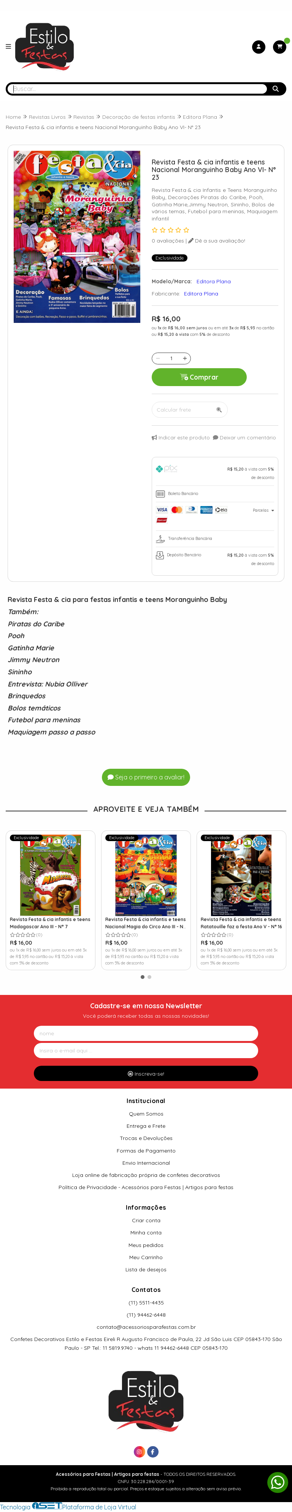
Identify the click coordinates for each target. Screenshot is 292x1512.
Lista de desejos (146, 1269)
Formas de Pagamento (146, 1150)
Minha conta (146, 1232)
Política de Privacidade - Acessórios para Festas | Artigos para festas (146, 1187)
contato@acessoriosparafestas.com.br (146, 1327)
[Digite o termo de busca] (137, 89)
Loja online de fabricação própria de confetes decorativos (146, 1175)
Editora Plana (201, 293)
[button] (142, 977)
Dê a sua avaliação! (216, 240)
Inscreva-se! (146, 1073)
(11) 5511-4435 (146, 1302)
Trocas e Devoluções (146, 1138)
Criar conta (146, 1220)
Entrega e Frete (146, 1125)
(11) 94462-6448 (146, 1314)
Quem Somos (146, 1113)
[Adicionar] (185, 358)
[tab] (215, 473)
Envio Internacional (146, 1162)
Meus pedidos (146, 1245)
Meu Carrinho (146, 1257)
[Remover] (158, 358)
